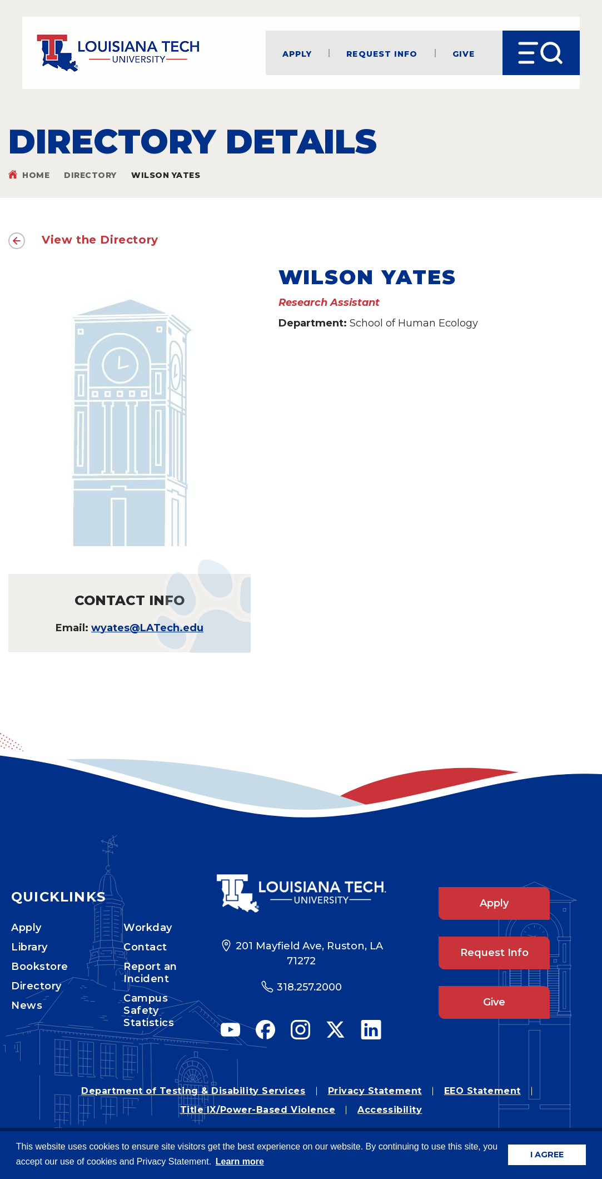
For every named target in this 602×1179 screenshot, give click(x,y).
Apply (297, 53)
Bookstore (39, 966)
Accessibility (389, 1109)
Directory (90, 175)
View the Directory (100, 239)
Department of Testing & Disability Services (193, 1091)
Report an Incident (150, 972)
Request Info (381, 53)
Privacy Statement (375, 1091)
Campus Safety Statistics (148, 1010)
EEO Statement (482, 1091)
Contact (145, 947)
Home (35, 175)
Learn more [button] (240, 1161)
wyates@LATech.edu (147, 628)
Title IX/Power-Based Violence (258, 1109)
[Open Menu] (541, 53)
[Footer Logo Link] (301, 893)
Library (29, 947)
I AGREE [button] (547, 1155)
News (26, 1005)
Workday (147, 928)
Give (463, 53)
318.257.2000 (309, 987)
